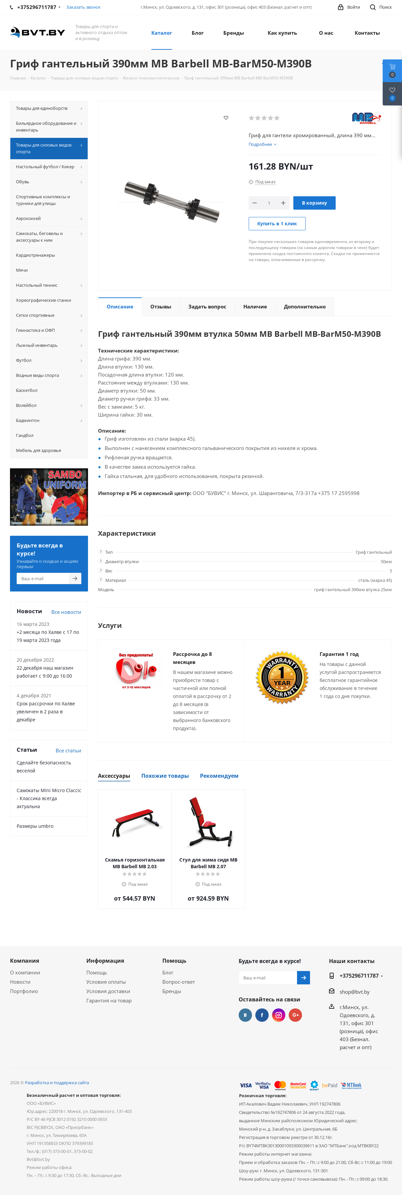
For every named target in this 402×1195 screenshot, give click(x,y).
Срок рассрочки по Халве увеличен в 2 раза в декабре (46, 711)
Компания (24, 960)
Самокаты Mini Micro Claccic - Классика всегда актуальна (49, 798)
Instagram (278, 1015)
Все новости (66, 612)
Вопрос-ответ (178, 981)
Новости (20, 981)
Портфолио (24, 991)
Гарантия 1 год (339, 654)
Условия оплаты (106, 981)
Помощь (96, 972)
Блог (167, 972)
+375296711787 (359, 975)
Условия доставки (108, 991)
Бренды (171, 991)
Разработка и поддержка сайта (57, 1083)
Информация (105, 960)
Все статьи (68, 750)
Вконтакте (245, 1015)
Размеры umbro (35, 826)
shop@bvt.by (355, 991)
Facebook (262, 1015)
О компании (25, 972)
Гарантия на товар (109, 1000)
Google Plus (295, 1015)
